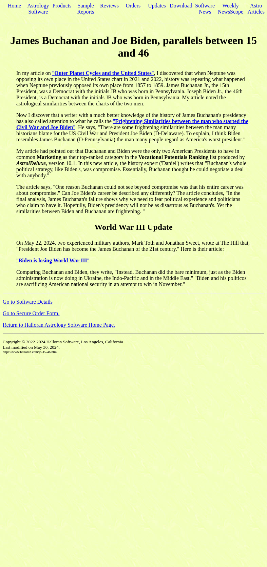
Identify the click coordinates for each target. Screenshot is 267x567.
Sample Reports (85, 9)
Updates (157, 5)
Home (14, 5)
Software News (205, 9)
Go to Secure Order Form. (31, 313)
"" (103, 73)
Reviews (109, 5)
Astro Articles (256, 9)
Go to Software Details (28, 302)
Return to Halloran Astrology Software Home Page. (59, 325)
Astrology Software (38, 9)
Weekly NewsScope (231, 9)
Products (62, 5)
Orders (133, 5)
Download (181, 5)
